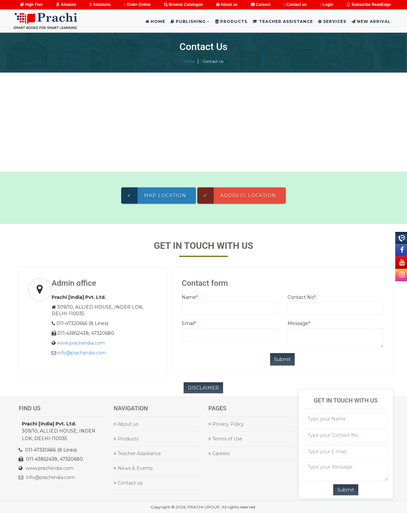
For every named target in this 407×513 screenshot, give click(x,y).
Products (231, 21)
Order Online (137, 4)
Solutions (100, 4)
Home (155, 21)
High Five (31, 4)
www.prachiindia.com (81, 343)
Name (190, 297)
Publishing (190, 21)
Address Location (236, 195)
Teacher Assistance (282, 21)
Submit (345, 490)
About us (226, 4)
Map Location (153, 195)
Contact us (295, 4)
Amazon (66, 4)
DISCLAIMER (203, 388)
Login (326, 4)
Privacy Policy (226, 424)
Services (332, 21)
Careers (260, 4)
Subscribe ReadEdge (369, 4)
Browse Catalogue (183, 4)
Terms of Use (225, 439)
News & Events (133, 468)
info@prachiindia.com (81, 353)
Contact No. (302, 297)
